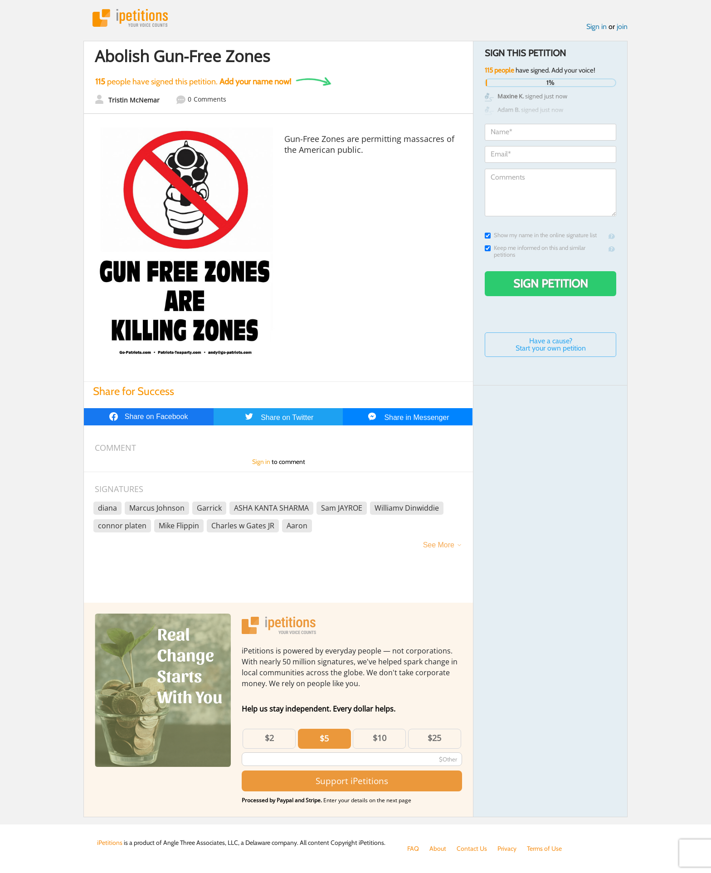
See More (438, 545)
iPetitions (130, 18)
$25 (434, 737)
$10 (379, 737)
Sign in (596, 26)
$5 (324, 738)
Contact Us (472, 848)
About (437, 848)
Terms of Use (544, 848)
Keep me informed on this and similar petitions (535, 251)
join (622, 26)
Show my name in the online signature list (541, 235)
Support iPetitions (352, 781)
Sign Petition (550, 283)
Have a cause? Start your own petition (551, 344)
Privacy (506, 848)
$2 (269, 737)
